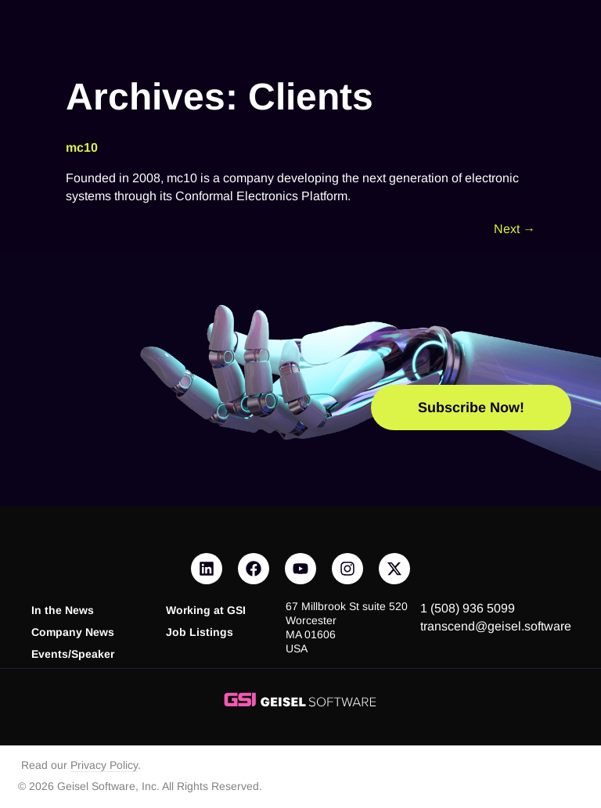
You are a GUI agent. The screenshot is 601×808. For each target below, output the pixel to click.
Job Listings (199, 632)
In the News (62, 610)
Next (514, 228)
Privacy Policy (104, 765)
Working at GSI (206, 610)
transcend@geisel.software (495, 626)
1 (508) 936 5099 (467, 608)
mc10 (82, 147)
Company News (72, 632)
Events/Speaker (72, 654)
